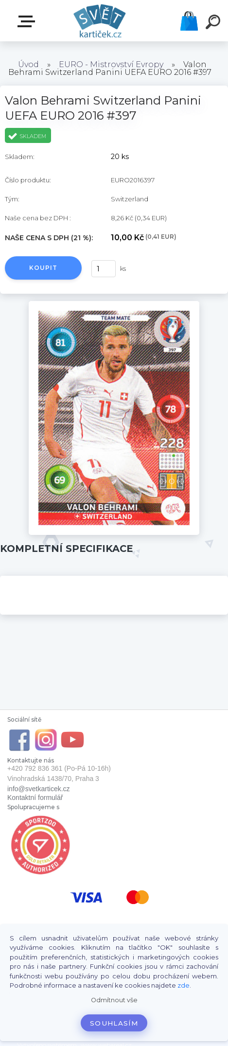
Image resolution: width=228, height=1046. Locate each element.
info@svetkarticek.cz (38, 789)
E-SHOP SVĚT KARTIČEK (28, 21)
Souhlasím (114, 1023)
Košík (189, 21)
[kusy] (103, 268)
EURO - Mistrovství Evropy (111, 64)
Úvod (28, 64)
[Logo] (99, 20)
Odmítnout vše (114, 1000)
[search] (214, 23)
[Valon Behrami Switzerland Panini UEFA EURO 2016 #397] (114, 304)
